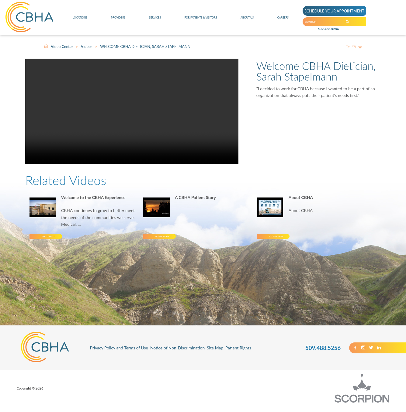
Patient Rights (238, 353)
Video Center (62, 46)
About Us (251, 19)
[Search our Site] (369, 24)
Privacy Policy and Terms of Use (119, 353)
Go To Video (74, 239)
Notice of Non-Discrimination (177, 353)
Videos (86, 46)
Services (151, 19)
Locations (79, 19)
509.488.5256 (328, 35)
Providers (116, 19)
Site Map (215, 353)
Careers (284, 19)
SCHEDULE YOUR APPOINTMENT (342, 9)
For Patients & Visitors (201, 19)
